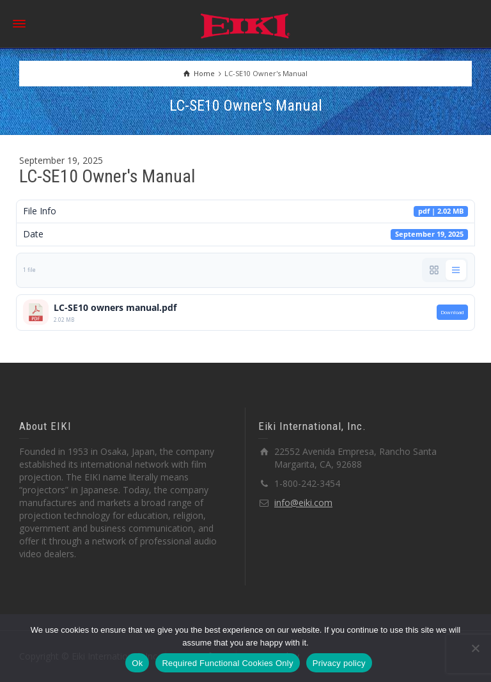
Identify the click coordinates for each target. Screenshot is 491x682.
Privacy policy (339, 663)
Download (452, 312)
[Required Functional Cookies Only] (475, 648)
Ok (137, 663)
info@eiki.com (303, 502)
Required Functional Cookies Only (227, 663)
